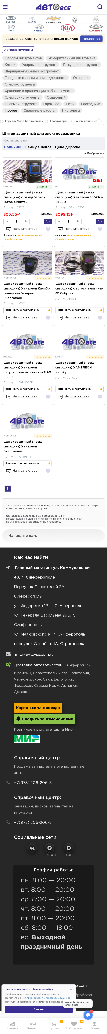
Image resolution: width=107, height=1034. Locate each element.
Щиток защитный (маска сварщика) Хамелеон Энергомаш (23, 446)
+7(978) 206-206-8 (33, 822)
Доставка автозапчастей (38, 665)
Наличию (12, 147)
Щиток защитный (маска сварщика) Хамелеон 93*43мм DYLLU (79, 197)
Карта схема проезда (38, 708)
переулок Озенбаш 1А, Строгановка (49, 644)
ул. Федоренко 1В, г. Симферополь (48, 606)
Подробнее (91, 39)
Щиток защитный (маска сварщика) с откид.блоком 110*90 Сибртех (24, 197)
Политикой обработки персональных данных (45, 998)
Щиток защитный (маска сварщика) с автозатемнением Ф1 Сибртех (79, 289)
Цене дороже (67, 147)
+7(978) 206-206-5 (33, 783)
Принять (39, 1009)
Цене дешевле (38, 147)
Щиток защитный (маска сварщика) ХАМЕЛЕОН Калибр (74, 367)
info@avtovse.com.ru (34, 654)
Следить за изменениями (44, 718)
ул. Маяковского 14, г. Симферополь (49, 634)
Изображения (94, 153)
